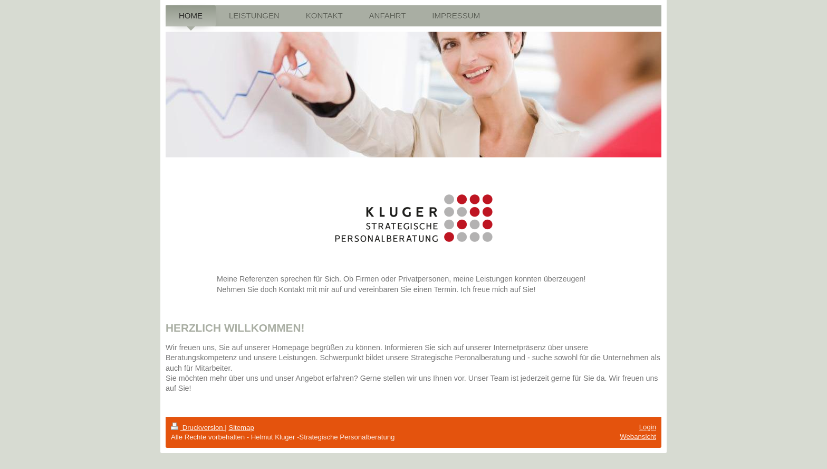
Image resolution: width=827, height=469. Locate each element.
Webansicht (638, 436)
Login (647, 427)
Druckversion (198, 428)
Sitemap (241, 428)
